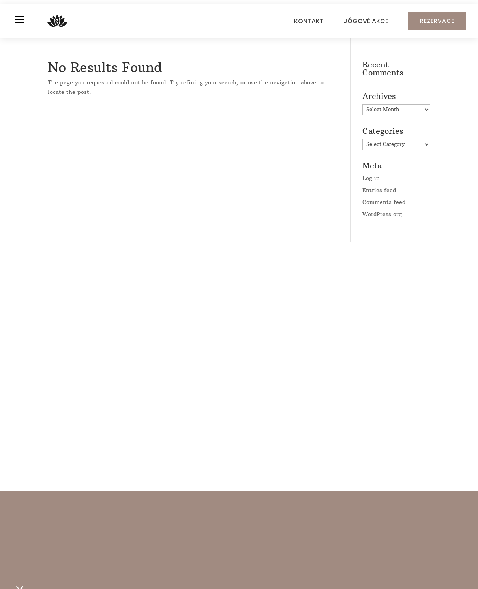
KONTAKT (309, 21)
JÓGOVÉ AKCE (365, 21)
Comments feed (383, 202)
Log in (371, 177)
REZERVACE (437, 21)
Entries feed (379, 190)
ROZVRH (92, 572)
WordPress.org (382, 214)
